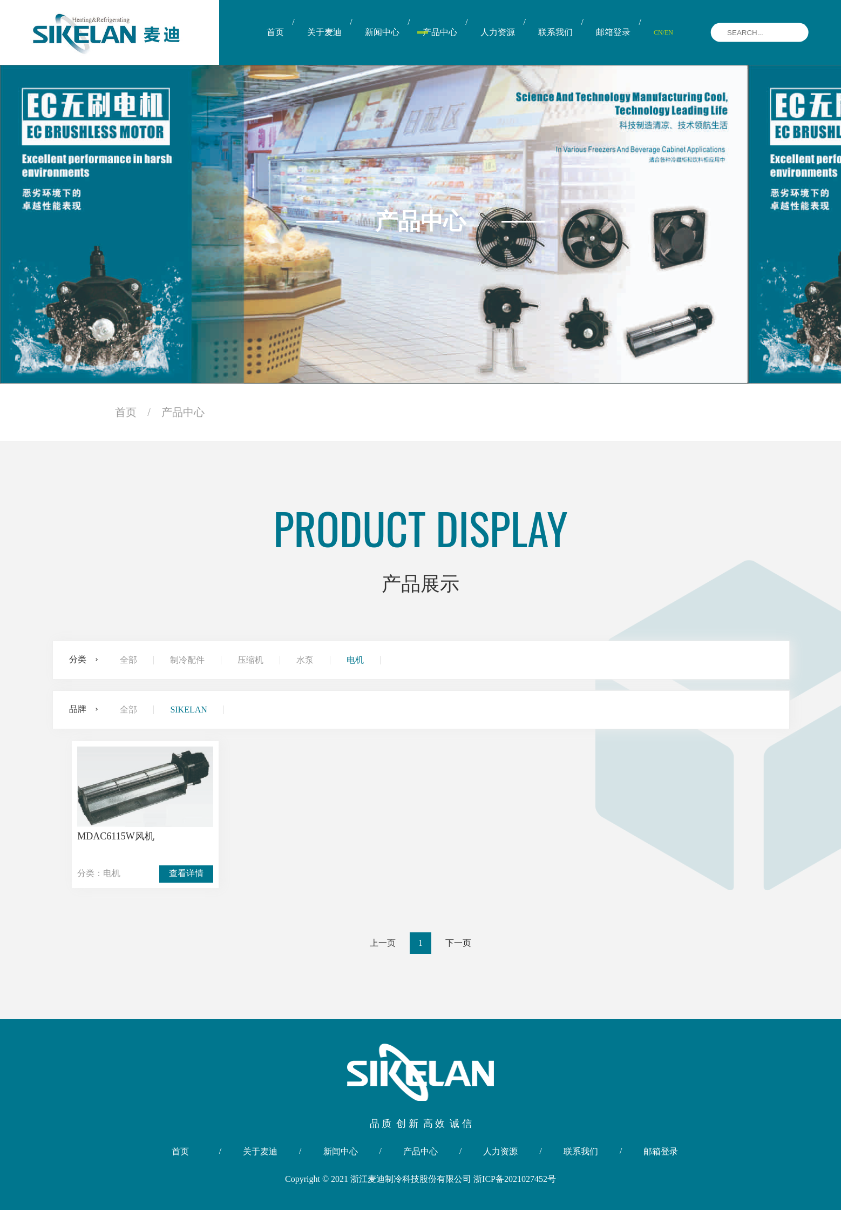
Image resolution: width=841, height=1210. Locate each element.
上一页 (383, 942)
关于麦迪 (324, 32)
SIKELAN (188, 709)
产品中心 (440, 32)
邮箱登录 (613, 32)
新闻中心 (382, 32)
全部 (128, 660)
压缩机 (250, 660)
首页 (275, 32)
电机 (355, 660)
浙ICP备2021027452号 (514, 1179)
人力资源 (497, 32)
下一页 (458, 942)
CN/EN (663, 32)
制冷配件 (187, 660)
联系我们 (555, 32)
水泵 (305, 660)
